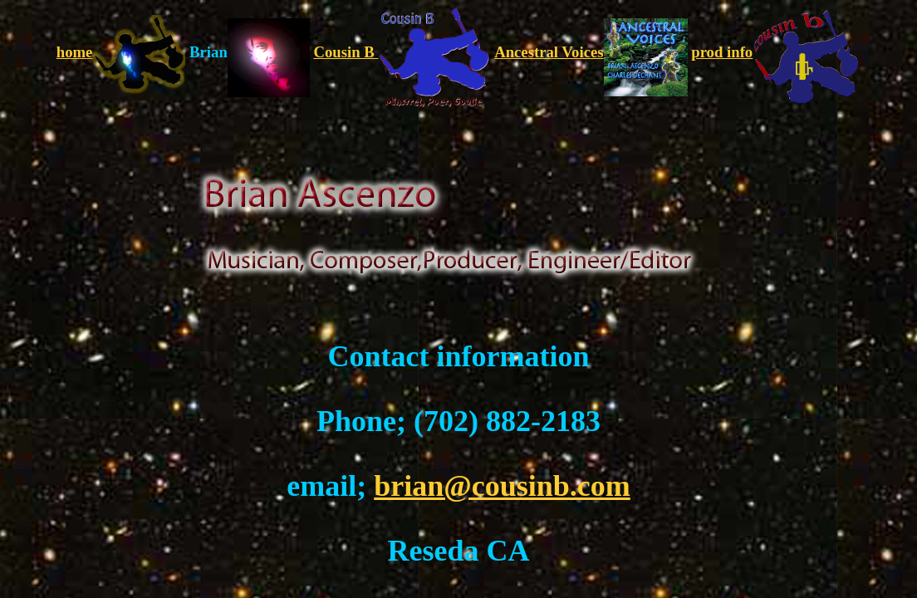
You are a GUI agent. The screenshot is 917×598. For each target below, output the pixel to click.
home (121, 52)
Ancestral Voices (590, 52)
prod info (776, 52)
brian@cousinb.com (502, 485)
